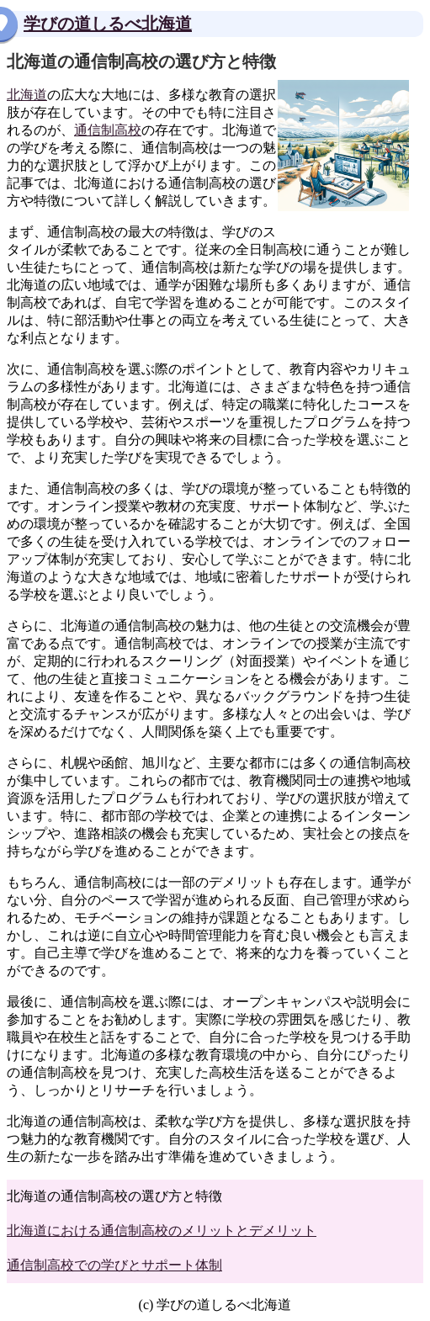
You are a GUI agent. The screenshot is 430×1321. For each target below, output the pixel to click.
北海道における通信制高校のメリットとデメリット (161, 1230)
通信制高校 (107, 130)
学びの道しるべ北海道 (108, 23)
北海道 (27, 95)
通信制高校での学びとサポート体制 (114, 1265)
